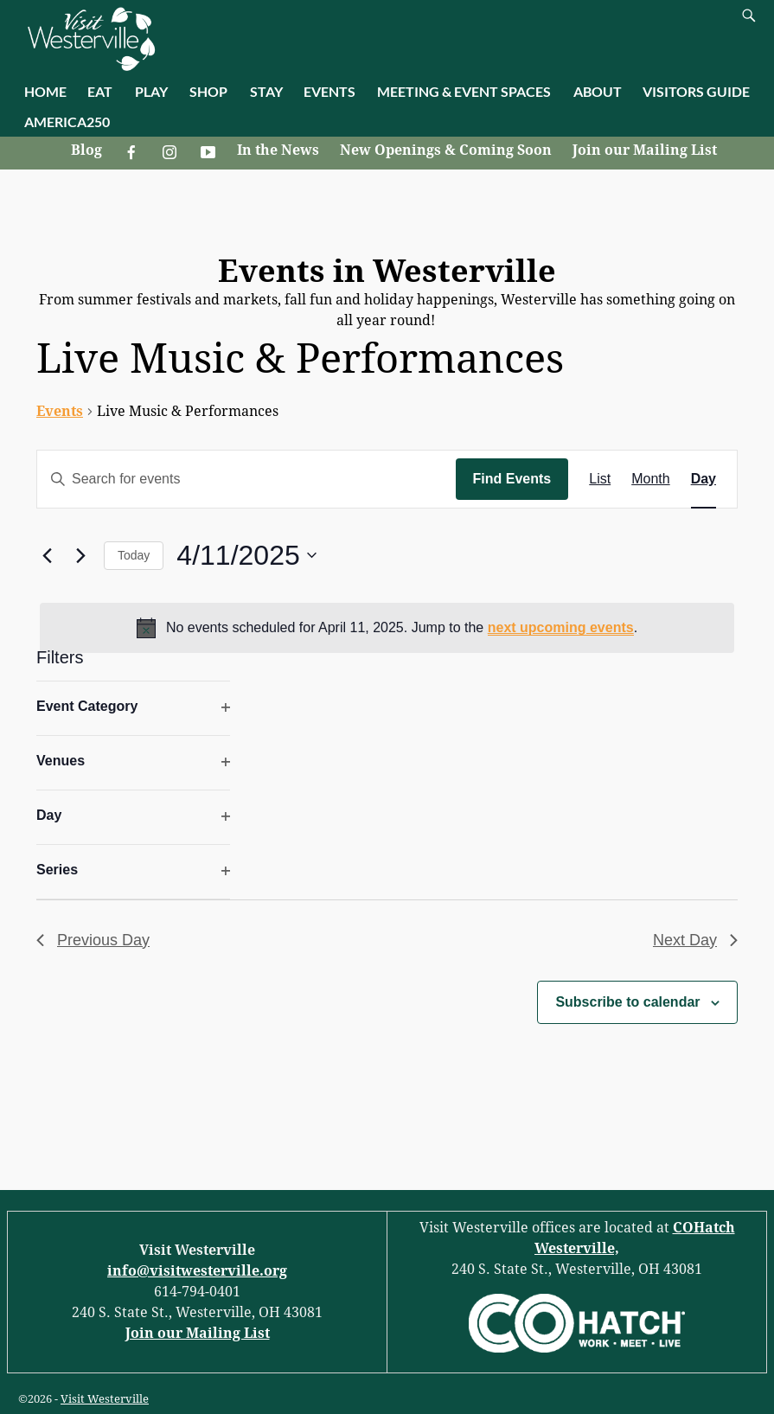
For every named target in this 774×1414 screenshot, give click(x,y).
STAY (266, 91)
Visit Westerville (105, 1398)
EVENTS (329, 91)
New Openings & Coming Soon (446, 150)
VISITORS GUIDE (696, 91)
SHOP (208, 91)
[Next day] (80, 555)
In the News (278, 150)
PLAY (151, 91)
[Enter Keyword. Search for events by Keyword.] (246, 479)
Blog (86, 150)
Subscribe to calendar (627, 1002)
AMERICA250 (67, 121)
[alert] (387, 628)
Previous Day (93, 940)
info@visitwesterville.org (197, 1271)
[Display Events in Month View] (650, 479)
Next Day (695, 940)
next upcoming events (561, 627)
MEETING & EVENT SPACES (464, 91)
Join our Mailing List (645, 150)
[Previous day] (46, 555)
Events (59, 411)
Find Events (512, 478)
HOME (45, 91)
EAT (99, 91)
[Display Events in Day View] (703, 479)
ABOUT (597, 91)
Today (134, 555)
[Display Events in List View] (600, 479)
